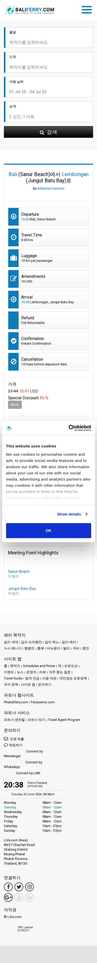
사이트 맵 (28, 684)
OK (48, 530)
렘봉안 (29, 648)
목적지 (15, 666)
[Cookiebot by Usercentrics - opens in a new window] (69, 428)
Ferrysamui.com (43, 702)
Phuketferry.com (16, 702)
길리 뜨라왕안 (31, 642)
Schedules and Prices (39, 666)
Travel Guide (13, 678)
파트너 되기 (36, 720)
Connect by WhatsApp (23, 764)
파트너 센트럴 (14, 720)
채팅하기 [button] (13, 745)
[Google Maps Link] (8, 897)
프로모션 (71, 666)
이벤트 (9, 672)
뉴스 (20, 672)
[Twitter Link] (18, 886)
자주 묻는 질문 (60, 672)
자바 (76, 648)
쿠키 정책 (11, 684)
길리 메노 (52, 642)
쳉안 (85, 648)
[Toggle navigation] (88, 9)
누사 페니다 (12, 648)
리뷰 (42, 672)
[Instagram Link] (29, 886)
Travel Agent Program (64, 720)
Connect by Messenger (23, 753)
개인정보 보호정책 (73, 678)
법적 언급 (32, 678)
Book (15, 405)
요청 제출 (14, 738)
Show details (69, 514)
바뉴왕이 (53, 648)
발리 (66, 648)
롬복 (40, 648)
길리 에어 (69, 642)
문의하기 (44, 684)
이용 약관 (49, 678)
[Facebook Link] (8, 886)
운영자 (31, 672)
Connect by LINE (22, 773)
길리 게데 (11, 642)
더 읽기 (13, 576)
